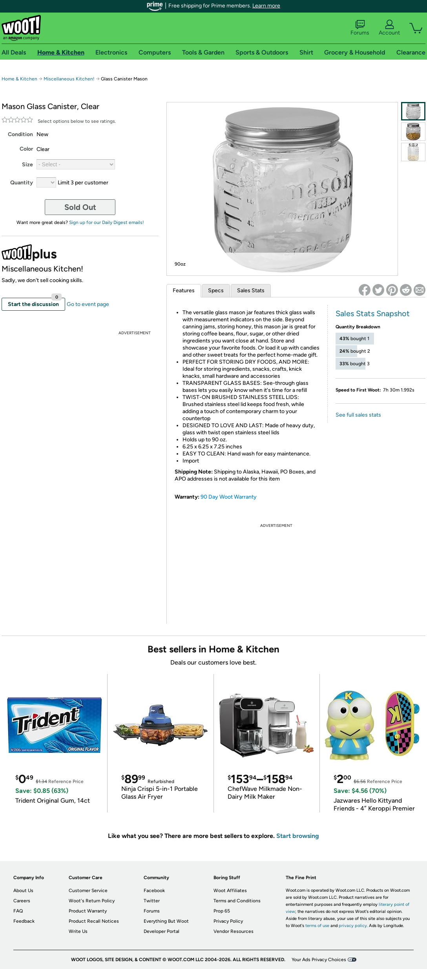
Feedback (24, 921)
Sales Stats (251, 290)
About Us (23, 890)
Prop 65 (222, 911)
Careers (21, 900)
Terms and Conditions (237, 900)
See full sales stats (358, 415)
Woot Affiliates (230, 890)
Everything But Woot (166, 921)
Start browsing (297, 836)
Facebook (154, 890)
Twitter (152, 900)
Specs (216, 290)
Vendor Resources (234, 931)
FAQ (18, 911)
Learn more (266, 5)
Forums (359, 28)
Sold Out (80, 207)
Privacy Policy (228, 921)
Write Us (78, 931)
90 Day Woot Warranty (229, 497)
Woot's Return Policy (92, 900)
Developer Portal (161, 931)
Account (389, 28)
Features (184, 290)
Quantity (21, 182)
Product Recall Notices (94, 921)
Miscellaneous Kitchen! (69, 79)
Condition (20, 134)
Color (26, 149)
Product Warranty (88, 911)
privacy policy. (353, 925)
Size (27, 164)
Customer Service (88, 890)
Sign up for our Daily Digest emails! (106, 222)
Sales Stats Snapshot (373, 313)
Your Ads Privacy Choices (319, 959)
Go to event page (88, 304)
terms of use (317, 925)
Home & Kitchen (19, 79)
